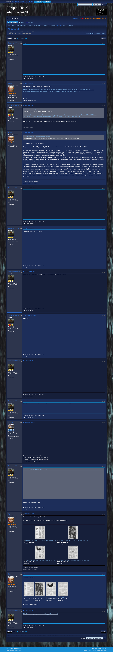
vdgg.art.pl (81, 18)
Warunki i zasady (98, 648)
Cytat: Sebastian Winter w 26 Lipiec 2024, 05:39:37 (38, 136)
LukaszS (11, 422)
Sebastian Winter (14, 43)
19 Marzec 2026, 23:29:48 (29, 422)
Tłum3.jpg (49, 597)
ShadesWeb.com (17, 650)
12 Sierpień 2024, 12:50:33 (29, 271)
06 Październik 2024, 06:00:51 (29, 315)
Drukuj (103, 38)
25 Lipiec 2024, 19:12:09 (28, 83)
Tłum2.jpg (38, 597)
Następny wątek (100, 33)
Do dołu (9, 38)
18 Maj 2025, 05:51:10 (28, 360)
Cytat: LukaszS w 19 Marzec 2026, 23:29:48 (36, 469)
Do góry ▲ (105, 648)
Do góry (9, 631)
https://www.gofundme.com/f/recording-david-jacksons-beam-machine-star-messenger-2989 (47, 404)
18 (22, 38)
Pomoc (92, 648)
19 (23, 38)
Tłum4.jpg (61, 597)
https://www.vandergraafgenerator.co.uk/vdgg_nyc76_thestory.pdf (40, 613)
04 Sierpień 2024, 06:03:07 (29, 187)
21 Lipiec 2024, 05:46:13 (28, 43)
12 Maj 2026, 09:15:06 (29, 574)
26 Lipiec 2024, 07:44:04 (28, 132)
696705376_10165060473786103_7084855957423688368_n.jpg (73, 560)
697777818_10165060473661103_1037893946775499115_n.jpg (73, 540)
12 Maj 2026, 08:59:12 (29, 513)
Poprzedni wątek (90, 33)
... (20, 38)
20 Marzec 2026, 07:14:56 (29, 465)
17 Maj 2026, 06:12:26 (28, 610)
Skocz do (83, 638)
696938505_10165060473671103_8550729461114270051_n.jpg (40, 540)
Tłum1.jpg (27, 597)
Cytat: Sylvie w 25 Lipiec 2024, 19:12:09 (35, 109)
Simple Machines (17, 648)
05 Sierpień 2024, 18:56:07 (29, 228)
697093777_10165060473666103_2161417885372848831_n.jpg (40, 560)
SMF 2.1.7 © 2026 (9, 648)
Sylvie (63, 25)
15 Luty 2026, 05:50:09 (28, 400)
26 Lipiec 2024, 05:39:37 (28, 105)
